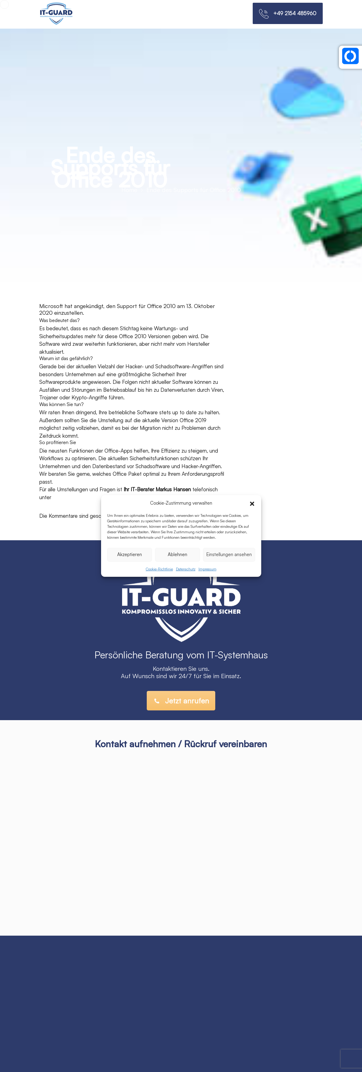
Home (129, 190)
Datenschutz (185, 569)
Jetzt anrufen (181, 700)
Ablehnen (177, 554)
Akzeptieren (129, 554)
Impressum (207, 569)
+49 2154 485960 (294, 13)
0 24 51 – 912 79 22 (77, 497)
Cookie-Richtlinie (159, 569)
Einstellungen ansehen (229, 554)
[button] (252, 503)
